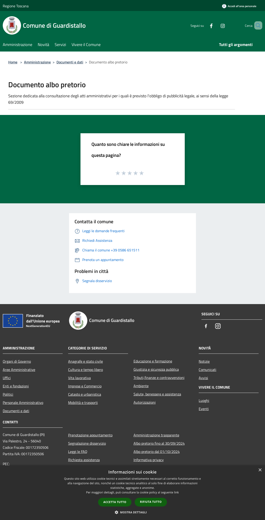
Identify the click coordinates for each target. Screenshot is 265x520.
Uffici (7, 378)
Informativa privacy (149, 460)
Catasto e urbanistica (84, 394)
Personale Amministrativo (23, 402)
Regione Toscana (16, 6)
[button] (132, 512)
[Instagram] (216, 25)
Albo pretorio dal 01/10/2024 (157, 451)
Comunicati (207, 369)
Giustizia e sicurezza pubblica (156, 369)
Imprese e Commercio (85, 386)
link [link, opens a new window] (176, 492)
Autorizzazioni (145, 402)
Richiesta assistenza (84, 460)
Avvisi (203, 378)
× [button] (260, 470)
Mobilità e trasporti (83, 402)
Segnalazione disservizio (87, 443)
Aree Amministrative (19, 369)
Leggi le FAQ (77, 451)
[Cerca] (256, 25)
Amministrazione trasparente (156, 435)
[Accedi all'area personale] (239, 6)
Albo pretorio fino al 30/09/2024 (159, 443)
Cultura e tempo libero (85, 369)
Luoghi (204, 400)
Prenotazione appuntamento (90, 435)
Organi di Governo (17, 361)
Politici (8, 394)
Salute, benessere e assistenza (157, 394)
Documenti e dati (69, 62)
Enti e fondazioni (16, 386)
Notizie (204, 361)
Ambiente (141, 386)
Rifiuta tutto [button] (151, 502)
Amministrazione (37, 62)
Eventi (204, 408)
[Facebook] (204, 25)
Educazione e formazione (153, 361)
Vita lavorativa (79, 378)
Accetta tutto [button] (114, 502)
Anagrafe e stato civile (85, 361)
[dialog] (132, 492)
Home (12, 62)
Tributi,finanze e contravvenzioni (159, 377)
